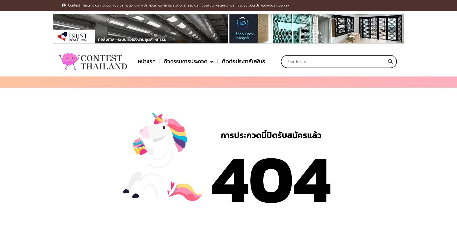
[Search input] (336, 61)
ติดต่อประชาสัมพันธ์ (243, 61)
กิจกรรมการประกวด (188, 61)
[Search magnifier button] (390, 61)
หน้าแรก (146, 61)
